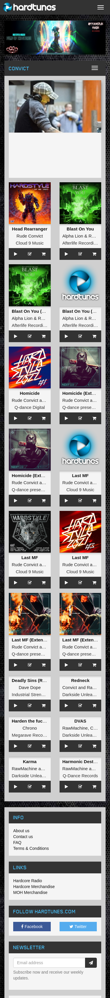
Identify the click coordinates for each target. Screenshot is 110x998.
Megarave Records (30, 735)
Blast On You (80, 228)
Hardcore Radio (27, 880)
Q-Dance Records (80, 775)
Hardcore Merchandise (34, 886)
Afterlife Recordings (81, 242)
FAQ (17, 842)
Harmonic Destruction (85, 761)
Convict (69, 687)
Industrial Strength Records (38, 694)
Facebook (32, 926)
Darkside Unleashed (82, 694)
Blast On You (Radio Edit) (38, 311)
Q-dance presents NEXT (36, 489)
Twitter (78, 926)
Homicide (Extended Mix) (38, 475)
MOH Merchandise (30, 892)
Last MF (80, 475)
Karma (30, 761)
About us (21, 830)
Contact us (23, 836)
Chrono (30, 727)
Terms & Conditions (31, 848)
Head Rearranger (30, 228)
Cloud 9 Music (30, 242)
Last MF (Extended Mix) (36, 639)
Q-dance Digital (30, 407)
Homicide (30, 393)
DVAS (80, 720)
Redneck (80, 680)
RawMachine (75, 727)
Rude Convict (29, 235)
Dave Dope (30, 687)
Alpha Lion (72, 235)
